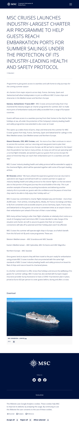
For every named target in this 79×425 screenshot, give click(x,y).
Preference (30, 414)
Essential (11, 414)
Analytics (21, 414)
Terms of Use (39, 395)
